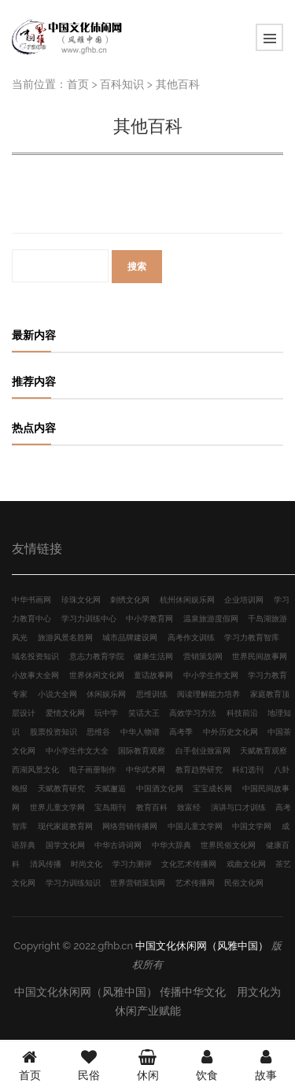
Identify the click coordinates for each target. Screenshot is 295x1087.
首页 (78, 84)
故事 (266, 1063)
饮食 (207, 1063)
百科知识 (122, 84)
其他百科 (178, 84)
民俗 (89, 1063)
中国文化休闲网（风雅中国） (201, 946)
